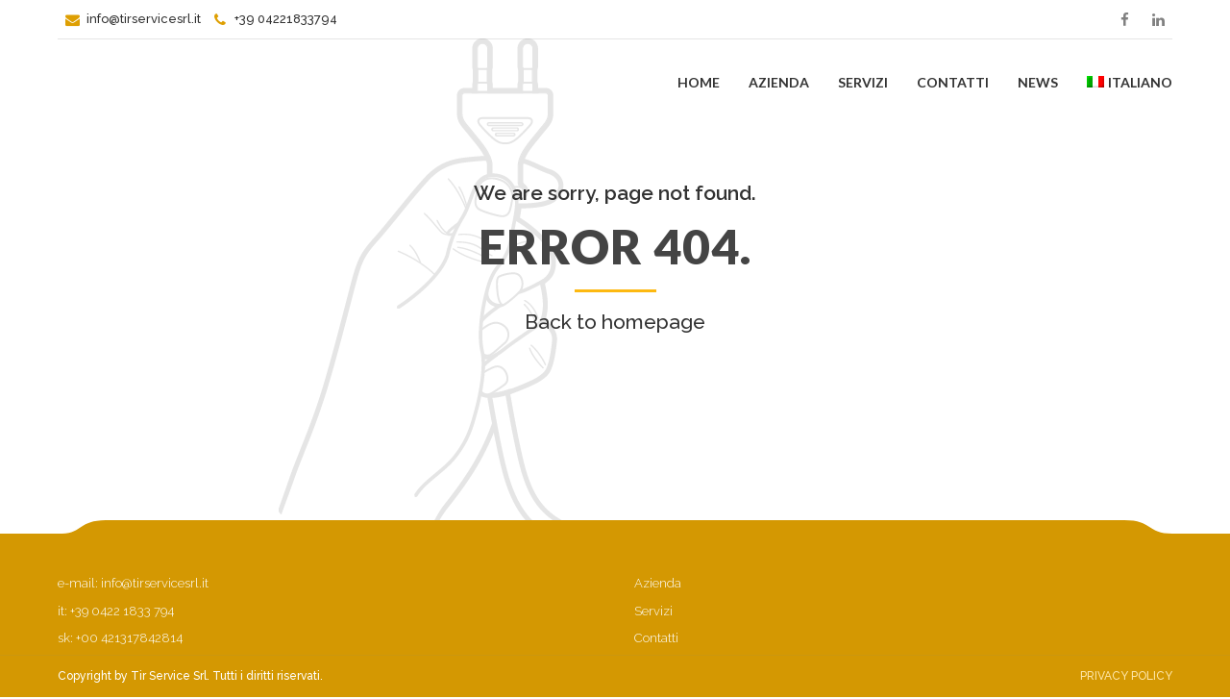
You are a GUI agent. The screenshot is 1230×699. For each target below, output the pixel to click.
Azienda (779, 82)
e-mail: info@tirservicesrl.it (133, 583)
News (1038, 82)
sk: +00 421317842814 (120, 638)
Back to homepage (615, 322)
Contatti (953, 82)
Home (698, 82)
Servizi (863, 82)
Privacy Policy (1126, 676)
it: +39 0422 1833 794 (116, 611)
